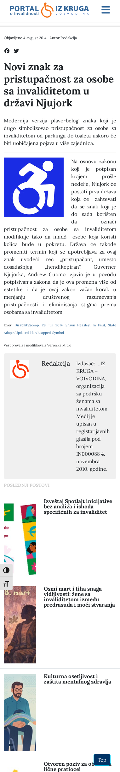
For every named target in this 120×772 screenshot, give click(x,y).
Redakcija (68, 37)
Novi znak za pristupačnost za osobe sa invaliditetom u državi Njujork (59, 84)
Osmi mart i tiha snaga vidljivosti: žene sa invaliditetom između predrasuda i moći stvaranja (79, 596)
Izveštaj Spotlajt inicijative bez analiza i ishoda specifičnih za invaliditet (78, 506)
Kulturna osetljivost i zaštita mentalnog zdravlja (77, 679)
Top (102, 760)
